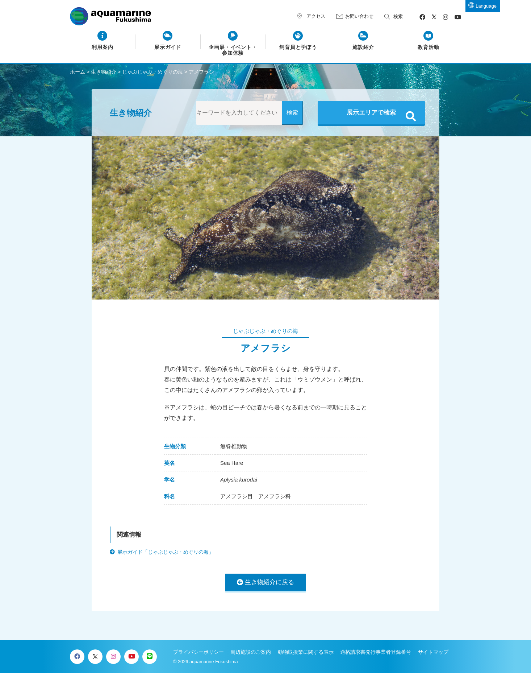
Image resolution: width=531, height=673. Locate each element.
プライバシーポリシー (198, 652)
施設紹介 (363, 47)
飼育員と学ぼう (298, 47)
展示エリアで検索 (371, 112)
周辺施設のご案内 (250, 652)
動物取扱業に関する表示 (306, 652)
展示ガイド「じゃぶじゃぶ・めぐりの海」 (165, 552)
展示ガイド (167, 47)
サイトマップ (433, 652)
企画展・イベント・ (233, 50)
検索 (398, 16)
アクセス (315, 16)
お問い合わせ (359, 16)
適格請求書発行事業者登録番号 (375, 652)
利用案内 (102, 47)
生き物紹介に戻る (269, 582)
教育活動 (428, 47)
